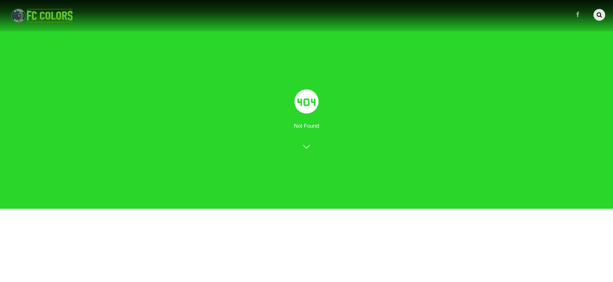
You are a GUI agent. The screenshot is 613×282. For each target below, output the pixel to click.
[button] (599, 14)
